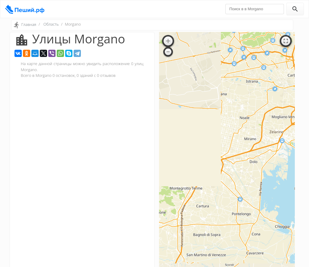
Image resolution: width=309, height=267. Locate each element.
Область (51, 24)
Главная (28, 24)
